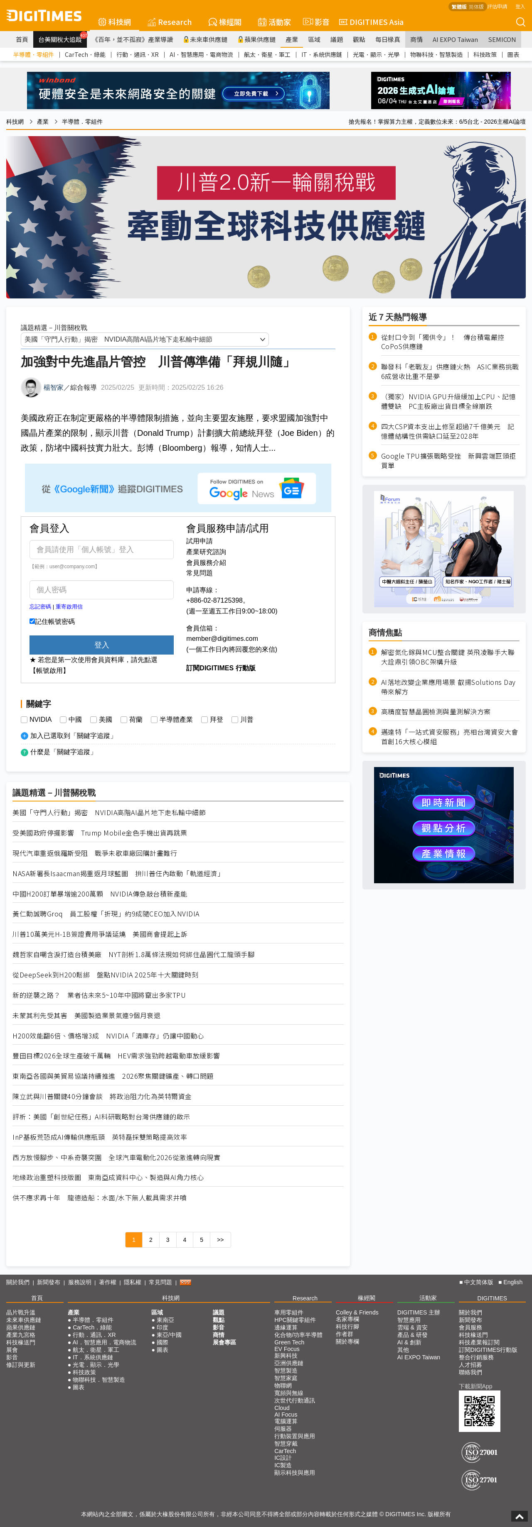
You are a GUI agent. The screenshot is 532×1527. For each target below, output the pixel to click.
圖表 (513, 54)
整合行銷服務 (476, 1357)
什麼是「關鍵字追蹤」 (63, 751)
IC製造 (283, 1465)
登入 (520, 6)
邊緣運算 (286, 1327)
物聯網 (283, 1385)
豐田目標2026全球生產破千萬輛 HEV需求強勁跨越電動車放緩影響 (116, 1055)
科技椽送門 (20, 1342)
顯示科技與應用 (294, 1472)
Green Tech (289, 1342)
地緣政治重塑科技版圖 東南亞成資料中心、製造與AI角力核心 (108, 1177)
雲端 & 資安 (412, 1327)
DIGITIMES (492, 1298)
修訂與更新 (20, 1364)
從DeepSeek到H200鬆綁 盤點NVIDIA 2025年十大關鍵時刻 (105, 975)
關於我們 (18, 1282)
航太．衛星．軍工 (267, 54)
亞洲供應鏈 (288, 1363)
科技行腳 (347, 1326)
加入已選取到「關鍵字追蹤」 (73, 735)
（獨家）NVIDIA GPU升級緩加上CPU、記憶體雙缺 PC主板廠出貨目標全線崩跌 (448, 401)
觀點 (359, 39)
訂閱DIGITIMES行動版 (488, 1349)
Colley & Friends (357, 1312)
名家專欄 (347, 1319)
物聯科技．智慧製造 (436, 54)
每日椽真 (387, 39)
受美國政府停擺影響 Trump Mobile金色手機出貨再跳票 (99, 833)
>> (220, 1239)
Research (170, 21)
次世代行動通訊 (294, 1400)
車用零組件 (288, 1312)
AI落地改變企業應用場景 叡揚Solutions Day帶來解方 (448, 686)
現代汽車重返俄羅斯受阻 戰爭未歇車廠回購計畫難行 (94, 853)
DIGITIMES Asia (371, 21)
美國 (105, 719)
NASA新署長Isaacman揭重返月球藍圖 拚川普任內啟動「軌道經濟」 (118, 873)
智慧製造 (286, 1370)
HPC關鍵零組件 (295, 1320)
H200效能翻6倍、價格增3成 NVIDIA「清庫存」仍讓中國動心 (108, 1036)
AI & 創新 (409, 1342)
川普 (247, 719)
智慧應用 (409, 1320)
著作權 (107, 1282)
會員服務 (470, 1327)
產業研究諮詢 (206, 551)
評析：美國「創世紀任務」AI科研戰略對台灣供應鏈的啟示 (101, 1116)
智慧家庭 (286, 1378)
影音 (315, 21)
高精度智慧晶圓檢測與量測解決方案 (436, 711)
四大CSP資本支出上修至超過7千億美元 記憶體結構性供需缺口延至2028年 (448, 431)
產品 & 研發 (412, 1335)
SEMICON (502, 39)
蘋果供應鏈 (256, 39)
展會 (12, 1349)
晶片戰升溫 (20, 1312)
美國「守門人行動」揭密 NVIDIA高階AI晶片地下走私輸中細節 (109, 812)
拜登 (216, 719)
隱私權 (132, 1282)
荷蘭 (136, 719)
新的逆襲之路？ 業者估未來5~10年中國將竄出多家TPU (99, 995)
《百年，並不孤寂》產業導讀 (132, 39)
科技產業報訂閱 (479, 1342)
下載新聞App (476, 1386)
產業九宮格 (20, 1335)
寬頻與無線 (288, 1393)
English (512, 1282)
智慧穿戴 (286, 1443)
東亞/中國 (169, 1335)
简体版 (476, 6)
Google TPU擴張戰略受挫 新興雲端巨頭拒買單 (448, 460)
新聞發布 (48, 1282)
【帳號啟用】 (49, 670)
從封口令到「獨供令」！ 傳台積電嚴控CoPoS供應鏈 (443, 342)
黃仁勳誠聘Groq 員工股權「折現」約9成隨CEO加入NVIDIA (106, 914)
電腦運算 (286, 1421)
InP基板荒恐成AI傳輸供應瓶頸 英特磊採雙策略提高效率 (99, 1137)
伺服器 (283, 1428)
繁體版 (459, 6)
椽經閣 (225, 21)
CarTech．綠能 (85, 54)
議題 (336, 39)
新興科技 (286, 1355)
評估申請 (497, 6)
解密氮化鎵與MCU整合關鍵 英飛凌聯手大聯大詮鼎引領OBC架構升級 (448, 657)
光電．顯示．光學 (376, 54)
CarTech (285, 1451)
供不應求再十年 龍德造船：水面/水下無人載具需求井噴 (99, 1197)
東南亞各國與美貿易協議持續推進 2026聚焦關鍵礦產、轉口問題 (113, 1076)
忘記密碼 (40, 606)
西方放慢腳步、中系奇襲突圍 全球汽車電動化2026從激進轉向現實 (116, 1157)
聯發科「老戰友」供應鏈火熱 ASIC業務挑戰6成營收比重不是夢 (450, 371)
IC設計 (283, 1457)
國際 (162, 1342)
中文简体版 (478, 1282)
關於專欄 (347, 1341)
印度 (162, 1327)
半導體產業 (176, 719)
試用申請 (199, 541)
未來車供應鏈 (205, 39)
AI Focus (285, 1414)
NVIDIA (41, 719)
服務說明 (79, 1282)
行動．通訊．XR (137, 54)
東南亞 (165, 1320)
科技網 (114, 21)
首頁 (22, 39)
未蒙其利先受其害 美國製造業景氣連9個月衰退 (86, 1015)
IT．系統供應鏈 (321, 54)
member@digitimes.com (222, 638)
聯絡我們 (470, 1372)
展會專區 (224, 1342)
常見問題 (199, 573)
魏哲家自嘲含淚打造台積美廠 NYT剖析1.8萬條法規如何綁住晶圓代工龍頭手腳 (133, 954)
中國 (75, 719)
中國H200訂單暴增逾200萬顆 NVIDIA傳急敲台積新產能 (99, 894)
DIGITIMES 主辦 (418, 1312)
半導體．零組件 (33, 54)
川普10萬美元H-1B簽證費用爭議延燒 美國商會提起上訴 (99, 934)
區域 (314, 39)
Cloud (282, 1408)
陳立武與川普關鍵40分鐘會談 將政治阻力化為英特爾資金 (102, 1096)
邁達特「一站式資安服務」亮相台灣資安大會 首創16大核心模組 (449, 736)
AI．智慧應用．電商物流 (201, 54)
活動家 (274, 21)
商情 (416, 39)
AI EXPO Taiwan (455, 39)
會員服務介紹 (206, 562)
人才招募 (470, 1364)
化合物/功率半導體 (298, 1335)
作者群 (344, 1334)
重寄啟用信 (69, 606)
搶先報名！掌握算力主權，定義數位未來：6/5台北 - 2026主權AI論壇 (437, 121)
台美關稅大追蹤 (62, 37)
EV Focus (287, 1349)
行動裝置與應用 (294, 1436)
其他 (403, 1349)
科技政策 (485, 54)
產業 (292, 39)
